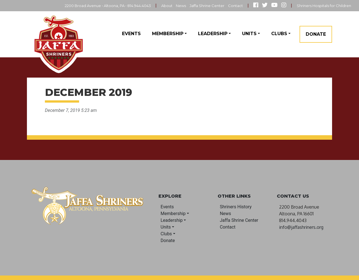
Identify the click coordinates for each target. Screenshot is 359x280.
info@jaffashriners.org (301, 227)
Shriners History (236, 206)
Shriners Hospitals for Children (322, 5)
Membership (167, 33)
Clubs (279, 33)
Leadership (212, 33)
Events (131, 33)
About (156, 5)
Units (249, 33)
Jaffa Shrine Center (199, 5)
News (171, 5)
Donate (316, 34)
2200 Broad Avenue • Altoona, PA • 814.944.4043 (92, 5)
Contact (230, 5)
